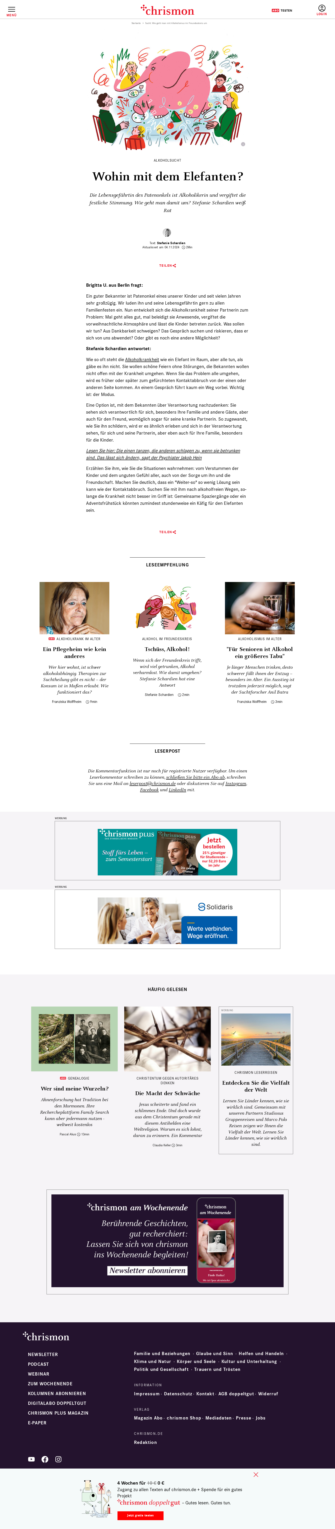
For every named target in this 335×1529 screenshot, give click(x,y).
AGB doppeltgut (236, 1394)
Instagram (235, 784)
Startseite (136, 23)
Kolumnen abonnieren (57, 1393)
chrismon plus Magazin (58, 1413)
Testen (282, 10)
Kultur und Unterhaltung (249, 1361)
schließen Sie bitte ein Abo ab (195, 777)
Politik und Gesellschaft (161, 1369)
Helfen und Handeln (261, 1353)
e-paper (37, 1423)
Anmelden (321, 10)
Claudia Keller (162, 1145)
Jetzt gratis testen (140, 1515)
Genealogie (78, 1078)
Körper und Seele (196, 1361)
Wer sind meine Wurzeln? (74, 1089)
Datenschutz (178, 1394)
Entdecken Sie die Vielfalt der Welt (256, 1086)
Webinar (38, 1374)
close (256, 1474)
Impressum (147, 1394)
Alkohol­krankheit (142, 359)
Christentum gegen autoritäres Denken (168, 1080)
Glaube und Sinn (214, 1353)
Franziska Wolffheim (66, 701)
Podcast (38, 1364)
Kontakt (205, 1394)
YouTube (31, 1459)
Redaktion (145, 1442)
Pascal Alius (68, 1134)
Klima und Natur (152, 1361)
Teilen (165, 265)
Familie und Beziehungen (162, 1353)
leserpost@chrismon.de (153, 784)
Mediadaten (218, 1418)
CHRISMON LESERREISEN (255, 1072)
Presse (243, 1418)
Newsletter (43, 1354)
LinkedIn (177, 790)
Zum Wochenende (50, 1384)
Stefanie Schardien (171, 243)
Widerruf (268, 1394)
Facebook (149, 790)
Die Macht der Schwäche (167, 1093)
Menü (12, 15)
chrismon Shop (184, 1418)
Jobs (261, 1418)
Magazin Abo (148, 1418)
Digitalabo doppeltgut (57, 1403)
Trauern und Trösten (217, 1369)
